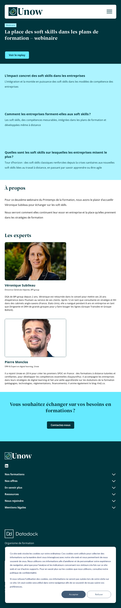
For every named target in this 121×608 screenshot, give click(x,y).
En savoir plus (60, 487)
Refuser (99, 594)
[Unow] (26, 11)
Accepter (73, 594)
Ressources (60, 494)
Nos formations (60, 474)
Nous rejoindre (60, 500)
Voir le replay (17, 55)
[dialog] (60, 575)
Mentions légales (60, 507)
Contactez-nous (60, 425)
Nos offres (60, 480)
